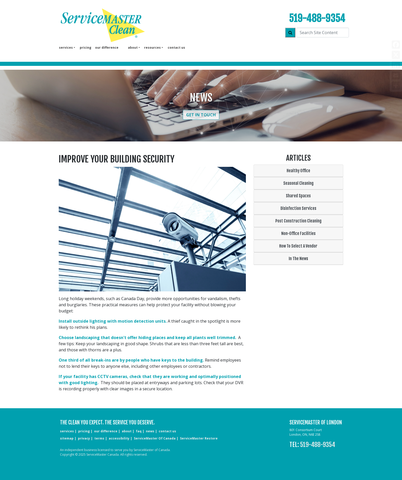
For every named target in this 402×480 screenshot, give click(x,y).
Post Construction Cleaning (298, 220)
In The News (298, 258)
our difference (106, 47)
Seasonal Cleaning (298, 183)
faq (139, 431)
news (150, 431)
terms (99, 438)
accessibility (119, 438)
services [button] (66, 47)
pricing (85, 47)
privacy (84, 438)
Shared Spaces (298, 195)
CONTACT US (167, 431)
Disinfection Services (298, 208)
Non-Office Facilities (298, 233)
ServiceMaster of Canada (155, 438)
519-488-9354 (317, 18)
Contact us (176, 47)
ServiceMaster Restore (199, 438)
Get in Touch (201, 115)
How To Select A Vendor (298, 246)
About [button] (133, 47)
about (127, 431)
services (67, 431)
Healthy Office (298, 170)
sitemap (67, 438)
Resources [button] (152, 47)
